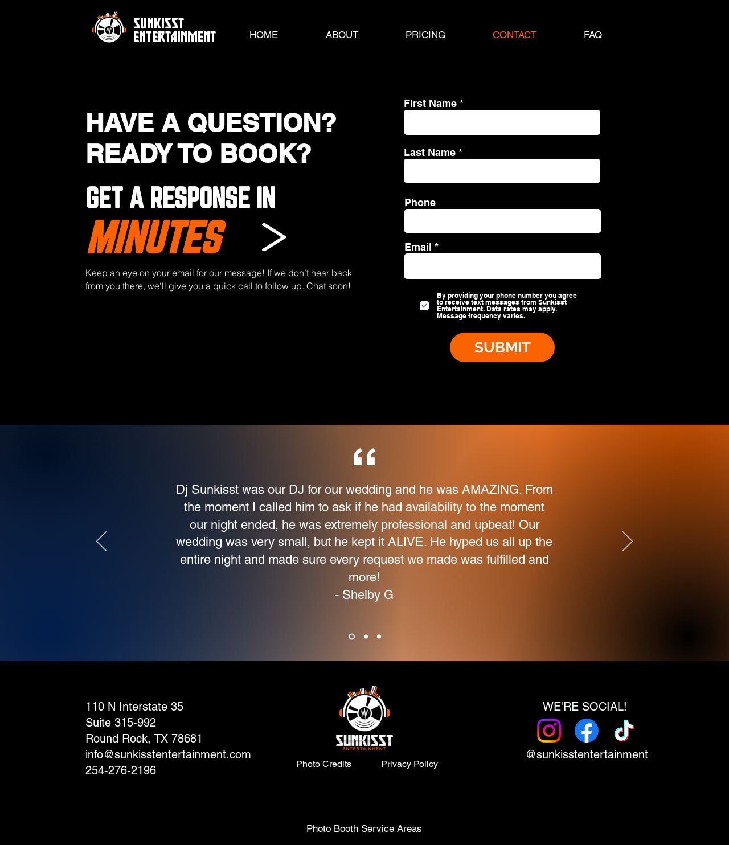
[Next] (627, 542)
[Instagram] (549, 730)
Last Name (430, 152)
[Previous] (101, 542)
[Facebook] (587, 730)
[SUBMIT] (502, 347)
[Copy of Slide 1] (352, 637)
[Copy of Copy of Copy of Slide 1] (379, 637)
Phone (420, 203)
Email (418, 247)
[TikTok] (624, 730)
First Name (430, 104)
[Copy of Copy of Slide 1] (366, 637)
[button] (425, 34)
